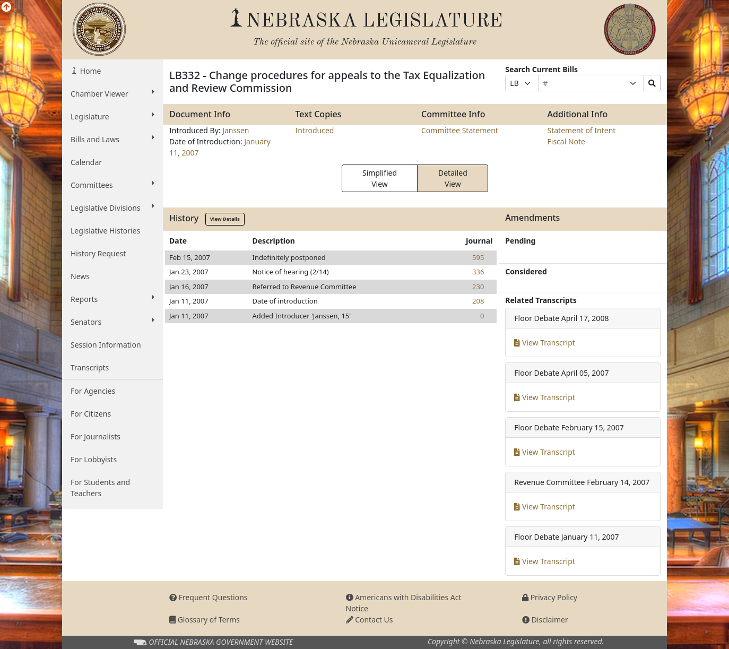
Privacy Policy (549, 597)
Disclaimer (545, 620)
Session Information (106, 345)
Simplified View (379, 178)
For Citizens (91, 414)
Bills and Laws (112, 139)
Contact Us (369, 620)
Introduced (315, 130)
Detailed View (452, 178)
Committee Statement (459, 130)
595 (478, 257)
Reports (112, 298)
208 (478, 301)
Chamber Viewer (112, 93)
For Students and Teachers (100, 487)
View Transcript (544, 343)
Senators (112, 321)
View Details (225, 218)
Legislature (112, 116)
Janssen (235, 130)
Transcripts (90, 367)
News (80, 276)
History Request (98, 253)
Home (89, 71)
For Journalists (95, 436)
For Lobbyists (94, 459)
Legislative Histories (105, 231)
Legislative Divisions (112, 207)
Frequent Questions (208, 597)
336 (478, 271)
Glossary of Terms (204, 620)
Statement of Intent (582, 130)
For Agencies (93, 391)
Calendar (86, 162)
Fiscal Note (566, 141)
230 (478, 286)
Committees (112, 184)
